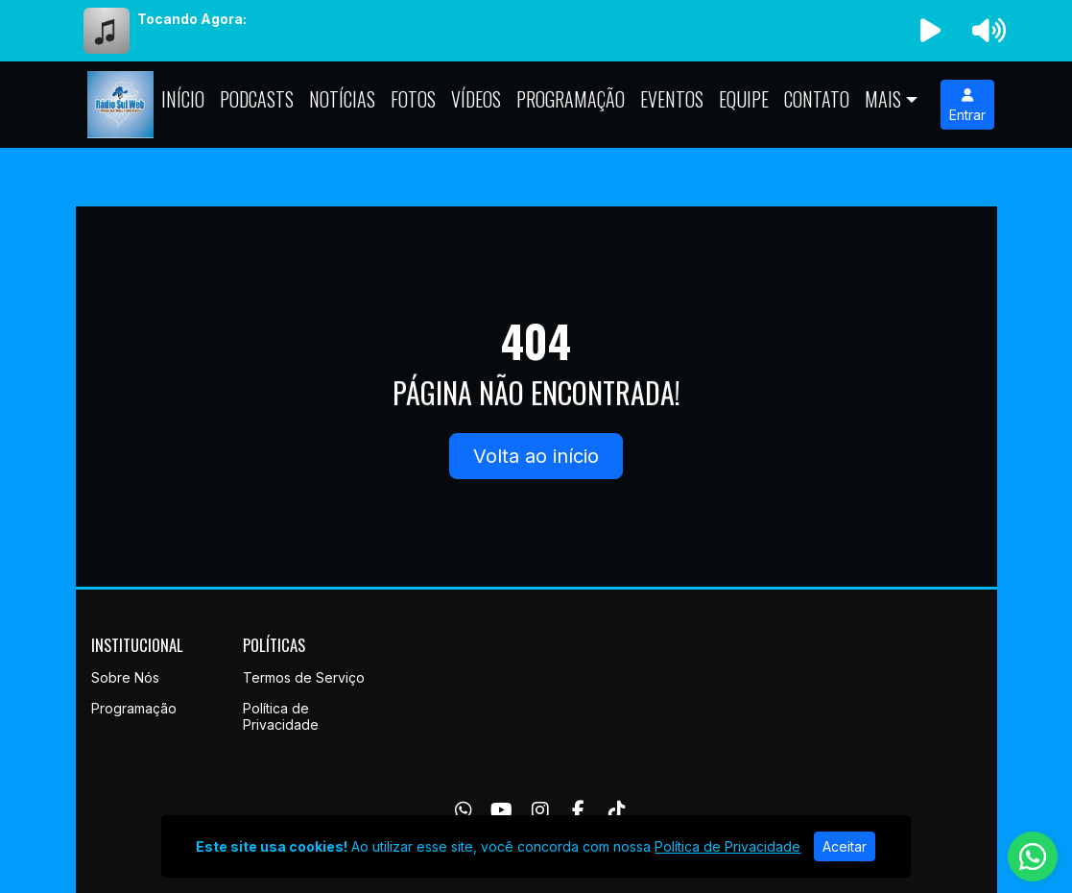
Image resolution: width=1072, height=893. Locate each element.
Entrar (967, 105)
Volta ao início (536, 456)
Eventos (671, 98)
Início (182, 98)
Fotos (413, 98)
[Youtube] (501, 810)
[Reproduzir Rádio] (930, 31)
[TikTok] (617, 810)
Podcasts (257, 98)
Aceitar (844, 846)
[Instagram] (540, 810)
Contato (816, 98)
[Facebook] (578, 810)
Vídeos (476, 98)
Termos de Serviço (304, 677)
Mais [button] (883, 98)
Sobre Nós (125, 677)
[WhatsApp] (463, 810)
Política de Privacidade (281, 716)
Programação (570, 98)
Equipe (744, 98)
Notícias (342, 98)
